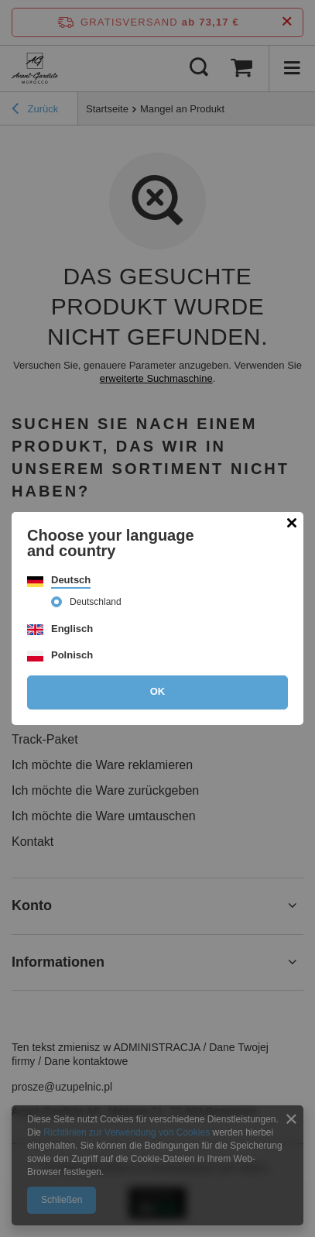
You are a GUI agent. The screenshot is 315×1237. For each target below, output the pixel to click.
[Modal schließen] (291, 523)
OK (158, 691)
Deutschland (96, 601)
